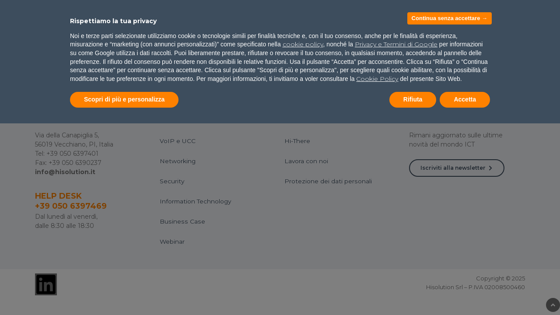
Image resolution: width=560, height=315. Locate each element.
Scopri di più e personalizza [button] (124, 99)
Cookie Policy (377, 79)
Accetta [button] (465, 99)
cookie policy (303, 44)
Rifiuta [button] (413, 99)
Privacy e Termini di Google (396, 44)
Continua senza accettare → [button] (449, 18)
